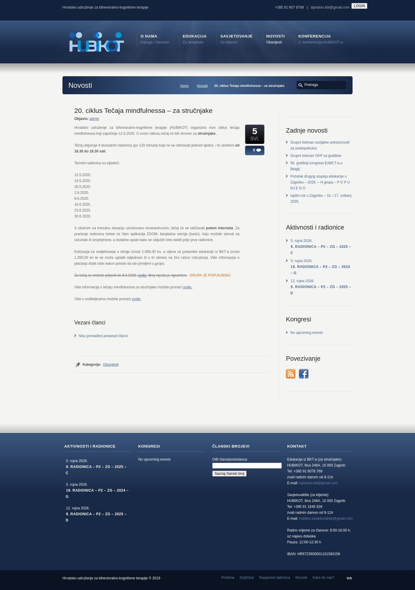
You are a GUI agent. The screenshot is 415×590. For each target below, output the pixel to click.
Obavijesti (111, 365)
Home (184, 85)
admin (94, 119)
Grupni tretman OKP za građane (315, 156)
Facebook (303, 373)
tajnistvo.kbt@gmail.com (330, 7)
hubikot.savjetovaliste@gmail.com (326, 518)
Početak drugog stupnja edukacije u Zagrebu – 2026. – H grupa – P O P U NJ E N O (320, 182)
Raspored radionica (274, 578)
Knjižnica (247, 578)
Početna (227, 578)
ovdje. (187, 287)
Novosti (202, 85)
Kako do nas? (323, 578)
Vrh (349, 578)
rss (290, 373)
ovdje (142, 275)
